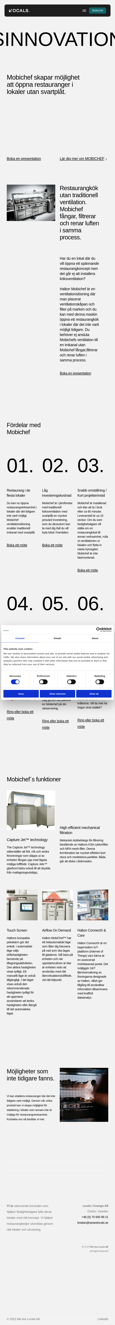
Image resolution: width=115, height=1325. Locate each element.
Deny (21, 693)
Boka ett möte (17, 545)
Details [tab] (57, 638)
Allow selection (57, 693)
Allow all (94, 693)
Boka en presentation (24, 158)
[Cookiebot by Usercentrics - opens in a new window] (98, 629)
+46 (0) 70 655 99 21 (95, 1217)
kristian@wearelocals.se (92, 1222)
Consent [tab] (20, 638)
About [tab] (95, 638)
